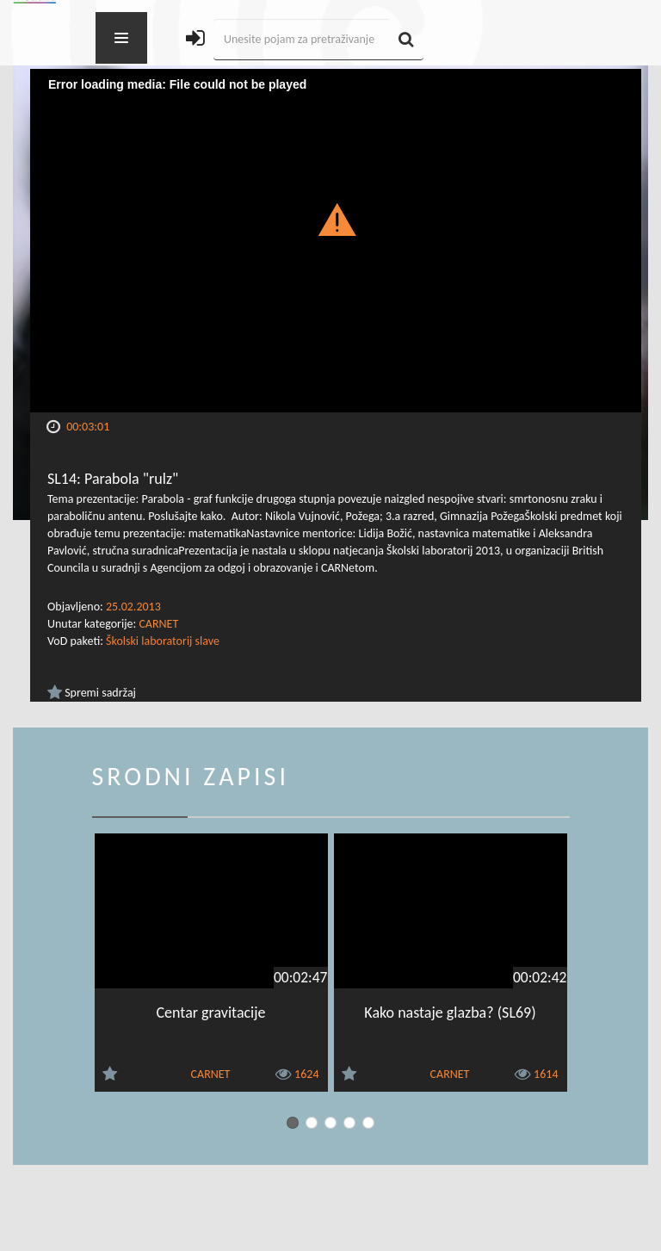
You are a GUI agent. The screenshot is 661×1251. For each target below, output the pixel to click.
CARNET (158, 623)
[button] (336, 218)
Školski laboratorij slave (162, 641)
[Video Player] (335, 240)
